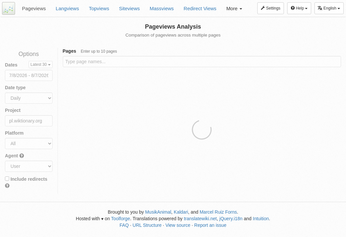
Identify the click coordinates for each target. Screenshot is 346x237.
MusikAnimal (158, 212)
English (328, 8)
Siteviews (129, 8)
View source (177, 225)
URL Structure (147, 225)
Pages (90, 51)
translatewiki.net (200, 218)
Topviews (99, 8)
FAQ (124, 225)
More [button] (234, 8)
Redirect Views (200, 8)
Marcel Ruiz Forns (218, 212)
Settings (270, 8)
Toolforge (120, 218)
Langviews (67, 8)
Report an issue (210, 225)
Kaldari (181, 212)
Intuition (261, 218)
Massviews (162, 8)
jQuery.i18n (231, 218)
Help (299, 8)
